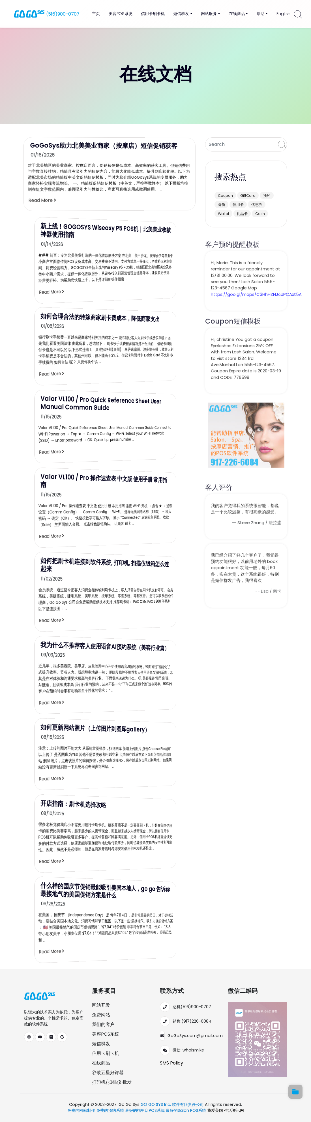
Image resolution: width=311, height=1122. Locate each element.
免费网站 (101, 1015)
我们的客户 (103, 1024)
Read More (44, 200)
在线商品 (101, 1063)
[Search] (240, 144)
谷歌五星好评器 (108, 1072)
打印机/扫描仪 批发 (112, 1082)
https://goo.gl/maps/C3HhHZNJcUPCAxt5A (256, 308)
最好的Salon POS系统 (186, 1110)
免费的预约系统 (110, 1110)
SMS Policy (171, 1063)
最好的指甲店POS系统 (145, 1110)
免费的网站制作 (81, 1110)
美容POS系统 (120, 13)
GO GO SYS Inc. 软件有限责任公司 (172, 1104)
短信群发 (101, 1043)
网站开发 (101, 1005)
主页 (96, 13)
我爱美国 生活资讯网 (225, 1110)
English (283, 13)
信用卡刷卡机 (153, 13)
